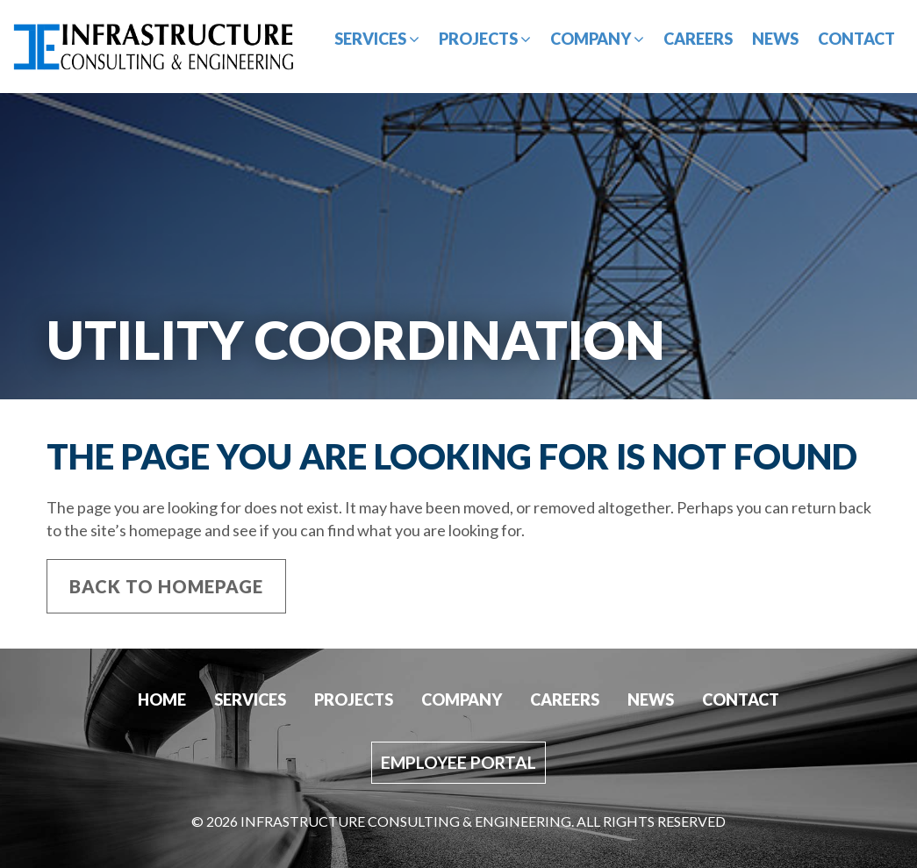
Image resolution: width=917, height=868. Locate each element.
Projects (485, 38)
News (775, 38)
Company (597, 38)
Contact (856, 38)
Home (162, 699)
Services (376, 38)
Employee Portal (458, 762)
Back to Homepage (166, 586)
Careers (698, 38)
